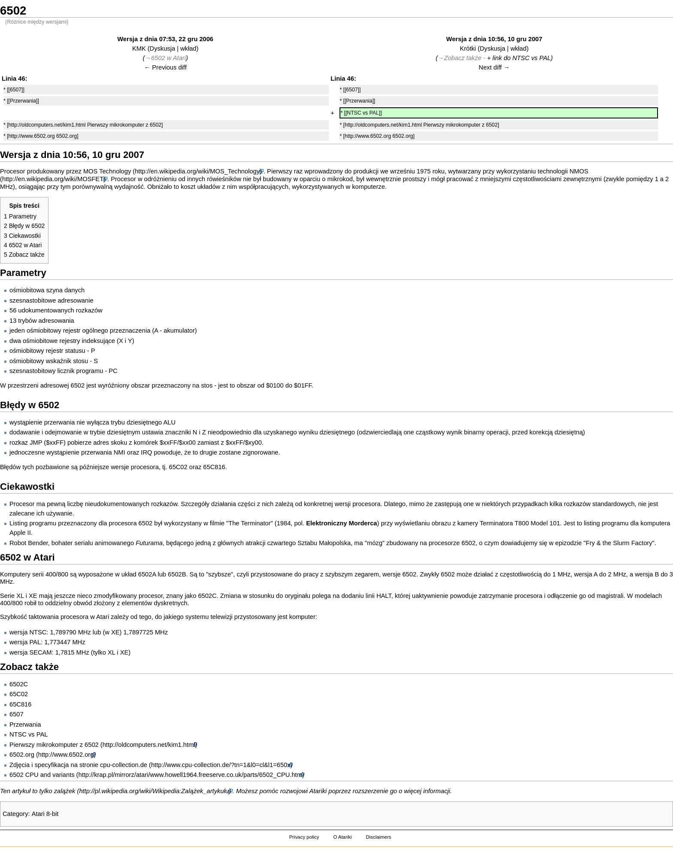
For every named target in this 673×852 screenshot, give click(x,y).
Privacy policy (304, 837)
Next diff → (494, 67)
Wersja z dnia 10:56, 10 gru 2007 (494, 39)
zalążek (65, 791)
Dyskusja (162, 48)
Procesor (12, 171)
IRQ (146, 452)
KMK (139, 48)
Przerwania (25, 724)
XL (20, 595)
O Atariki (342, 837)
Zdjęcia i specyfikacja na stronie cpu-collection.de (78, 764)
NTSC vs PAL (531, 58)
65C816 (214, 467)
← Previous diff (165, 67)
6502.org (21, 754)
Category (15, 813)
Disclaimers (378, 837)
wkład (188, 48)
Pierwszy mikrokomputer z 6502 (54, 744)
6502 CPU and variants (42, 774)
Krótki (468, 48)
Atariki (318, 791)
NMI (119, 452)
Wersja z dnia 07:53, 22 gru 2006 (165, 39)
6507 (16, 714)
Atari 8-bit (45, 813)
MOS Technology (107, 171)
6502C (207, 595)
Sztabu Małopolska (324, 543)
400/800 (56, 574)
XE (33, 595)
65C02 (178, 467)
